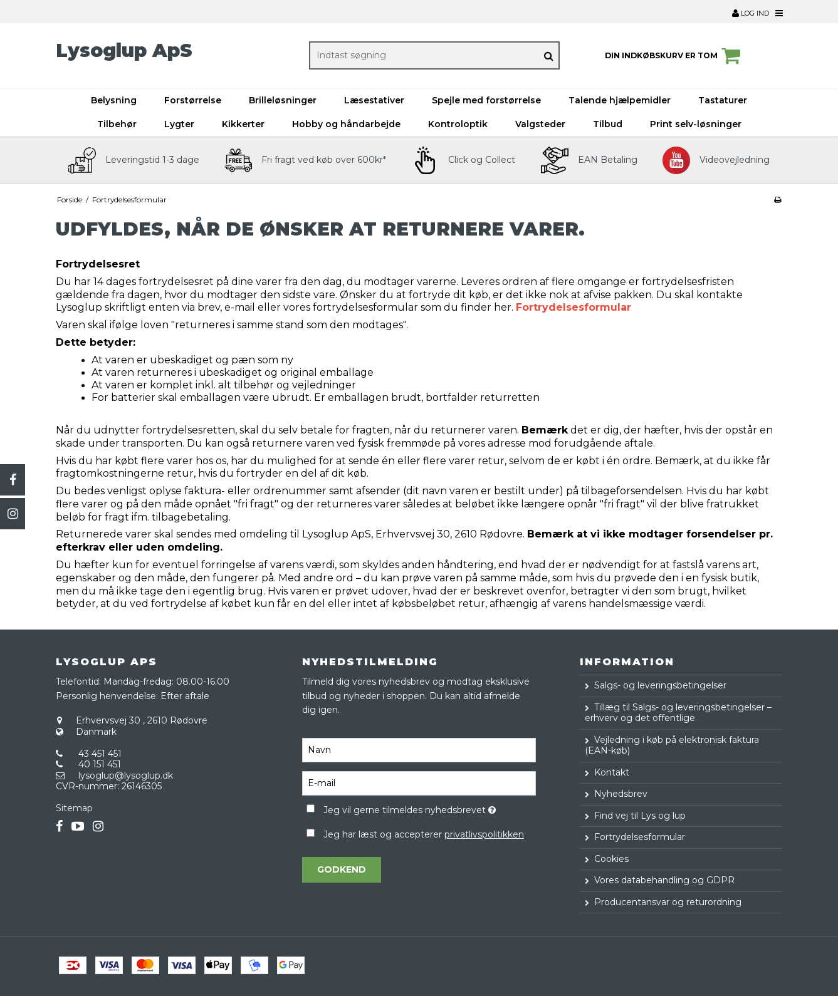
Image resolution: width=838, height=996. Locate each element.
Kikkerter (243, 124)
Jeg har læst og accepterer (423, 834)
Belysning (114, 100)
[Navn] (419, 749)
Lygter (179, 124)
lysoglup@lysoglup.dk (125, 775)
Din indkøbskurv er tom (674, 56)
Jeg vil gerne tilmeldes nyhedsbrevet (429, 808)
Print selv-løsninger (695, 124)
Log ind (750, 13)
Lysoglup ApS (124, 50)
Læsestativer (374, 100)
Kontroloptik (458, 124)
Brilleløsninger (283, 100)
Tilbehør (117, 124)
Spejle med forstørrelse (486, 100)
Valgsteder (540, 124)
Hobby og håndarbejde (346, 124)
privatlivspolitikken (484, 834)
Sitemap (74, 808)
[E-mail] (419, 783)
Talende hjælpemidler (619, 100)
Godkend (341, 869)
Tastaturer (722, 100)
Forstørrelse (192, 100)
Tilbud (607, 124)
